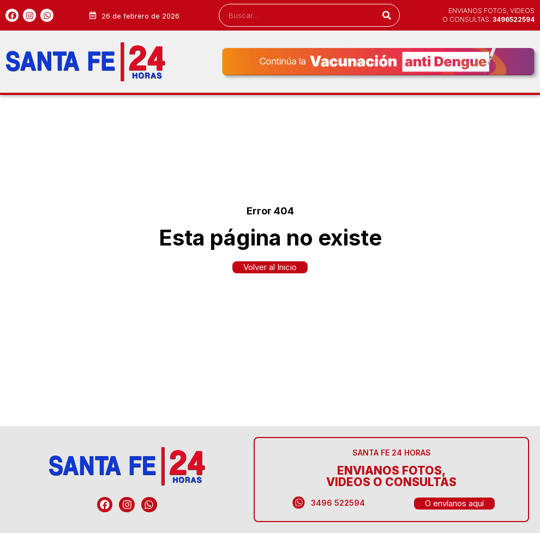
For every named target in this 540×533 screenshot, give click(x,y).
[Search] (386, 15)
